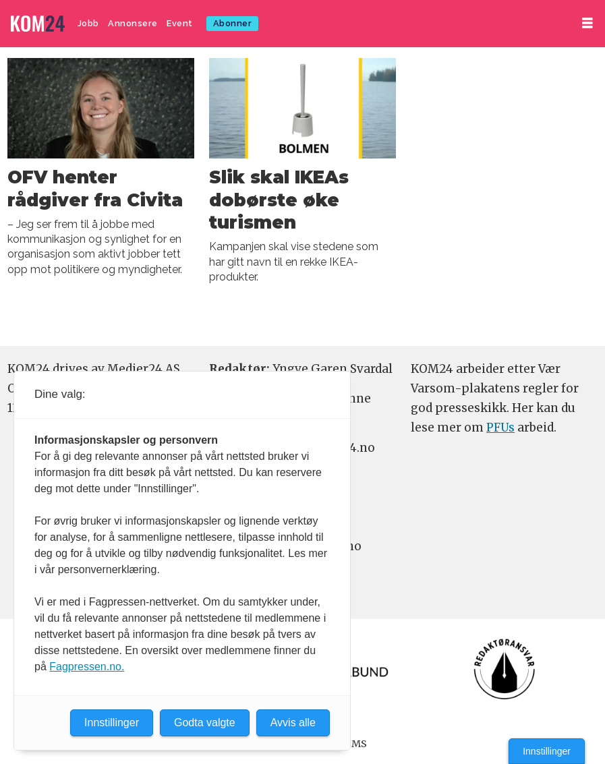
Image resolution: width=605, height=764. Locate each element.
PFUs (500, 427)
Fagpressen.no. (86, 666)
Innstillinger (547, 751)
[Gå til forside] (38, 24)
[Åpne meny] (587, 23)
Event (180, 23)
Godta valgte (204, 722)
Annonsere (133, 23)
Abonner (232, 23)
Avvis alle (293, 722)
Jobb (88, 23)
